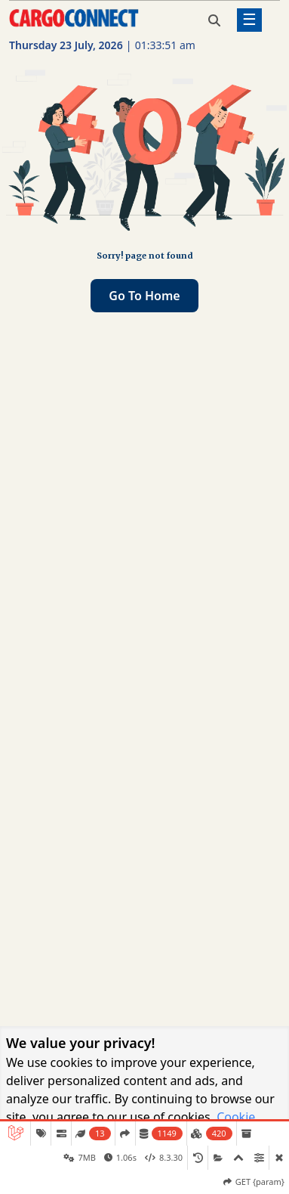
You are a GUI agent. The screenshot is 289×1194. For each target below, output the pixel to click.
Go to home (144, 295)
